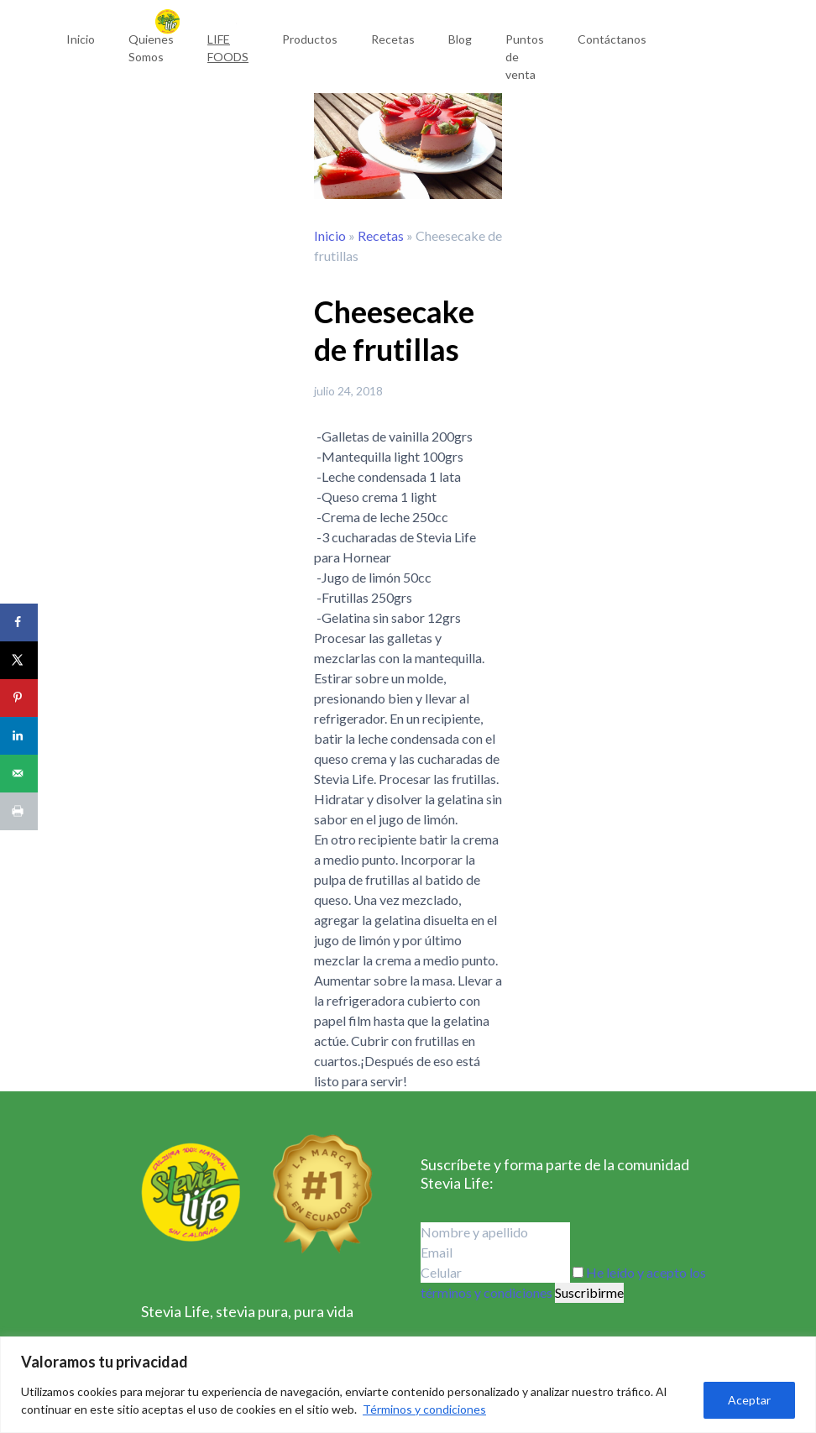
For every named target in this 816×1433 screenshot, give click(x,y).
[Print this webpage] (19, 811)
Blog (460, 39)
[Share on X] (19, 660)
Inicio (80, 39)
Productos (309, 39)
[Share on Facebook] (19, 622)
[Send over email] (19, 773)
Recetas (393, 39)
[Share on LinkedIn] (19, 736)
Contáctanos (612, 39)
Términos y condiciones (424, 1409)
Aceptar (749, 1400)
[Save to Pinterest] (19, 698)
